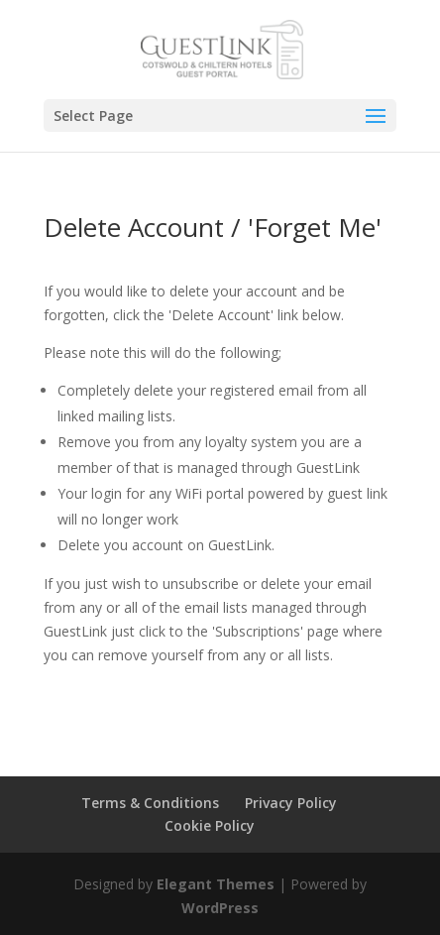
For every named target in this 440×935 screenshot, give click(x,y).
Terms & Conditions (150, 802)
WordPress (220, 907)
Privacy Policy (291, 802)
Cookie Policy (210, 825)
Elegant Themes (216, 884)
